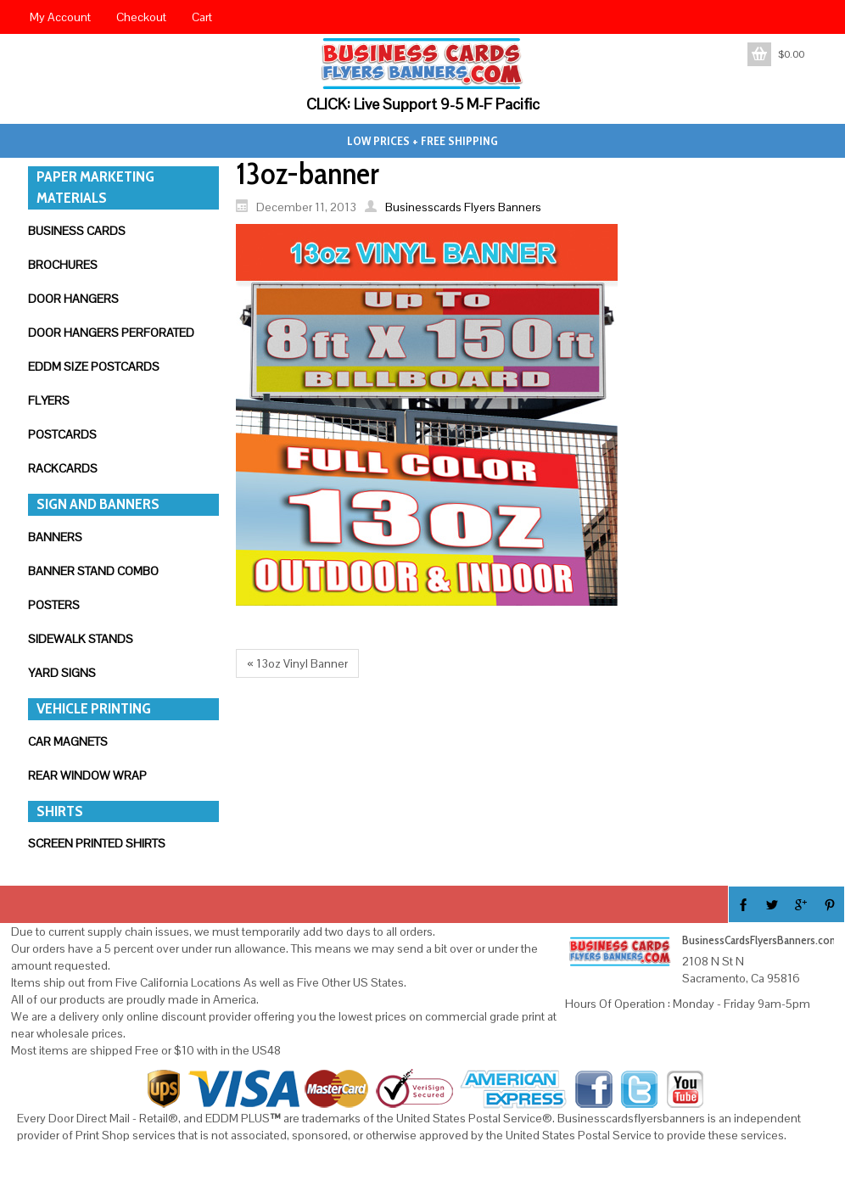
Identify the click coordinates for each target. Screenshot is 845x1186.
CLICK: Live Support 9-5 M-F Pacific (423, 104)
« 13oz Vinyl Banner (297, 663)
